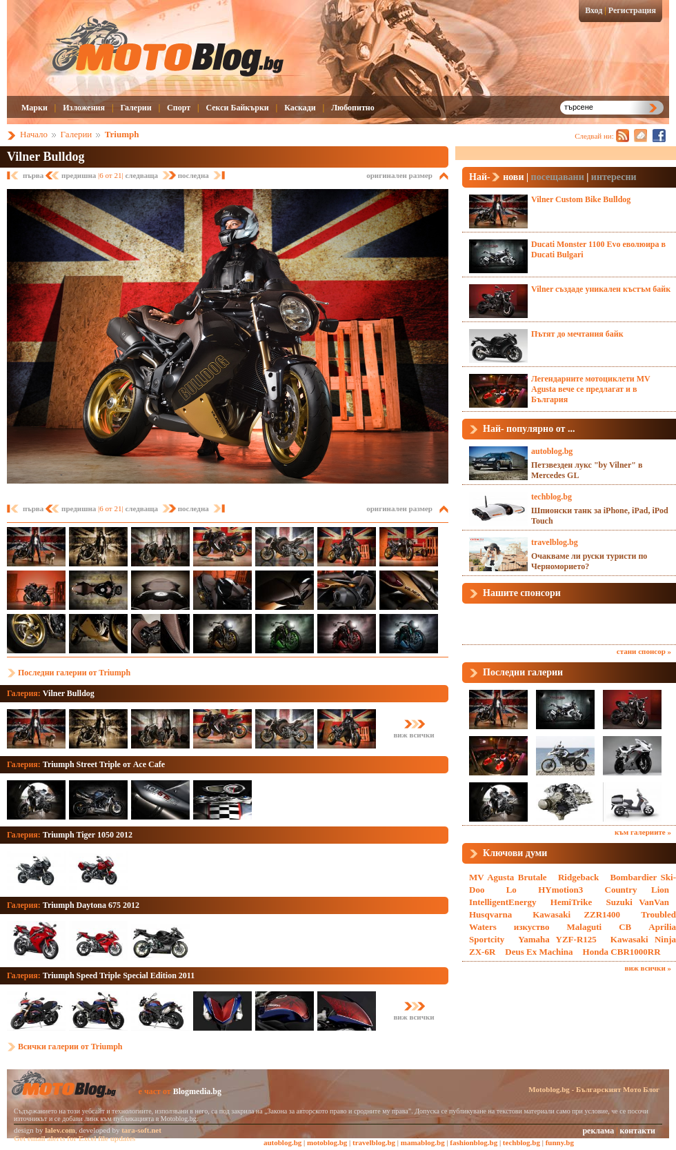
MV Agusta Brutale (508, 877)
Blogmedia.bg (197, 1091)
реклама (598, 1131)
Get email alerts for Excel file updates (74, 1138)
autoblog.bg (552, 451)
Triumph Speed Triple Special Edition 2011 (119, 975)
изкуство (532, 927)
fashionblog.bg (473, 1142)
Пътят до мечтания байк (577, 334)
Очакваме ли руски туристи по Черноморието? (589, 561)
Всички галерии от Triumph (70, 1046)
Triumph (122, 134)
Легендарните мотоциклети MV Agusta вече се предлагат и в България (590, 389)
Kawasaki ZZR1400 (576, 914)
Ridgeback (578, 877)
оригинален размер (399, 175)
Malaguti (584, 927)
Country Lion (637, 889)
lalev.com (60, 1130)
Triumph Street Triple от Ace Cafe (104, 764)
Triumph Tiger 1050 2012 (87, 835)
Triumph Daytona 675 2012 (91, 905)
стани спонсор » (644, 651)
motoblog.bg (327, 1142)
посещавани (557, 177)
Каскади (300, 107)
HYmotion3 (560, 889)
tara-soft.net (141, 1130)
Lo (511, 889)
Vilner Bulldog (46, 156)
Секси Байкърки (237, 107)
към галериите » (643, 832)
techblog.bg (551, 497)
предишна (79, 175)
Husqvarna (490, 914)
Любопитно (353, 107)
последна (193, 175)
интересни (614, 177)
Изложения (84, 107)
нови (513, 177)
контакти (637, 1131)
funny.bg (560, 1142)
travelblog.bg (554, 542)
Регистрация (632, 10)
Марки (34, 107)
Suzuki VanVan (637, 902)
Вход (593, 10)
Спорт (178, 107)
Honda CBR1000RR (622, 951)
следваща (142, 175)
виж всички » (648, 968)
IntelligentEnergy (503, 902)
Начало (34, 134)
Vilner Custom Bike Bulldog (580, 199)
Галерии (135, 107)
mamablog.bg (423, 1142)
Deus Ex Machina (539, 951)
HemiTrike (571, 902)
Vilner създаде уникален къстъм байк (600, 289)
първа (34, 175)
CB (625, 927)
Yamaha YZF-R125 (557, 939)
